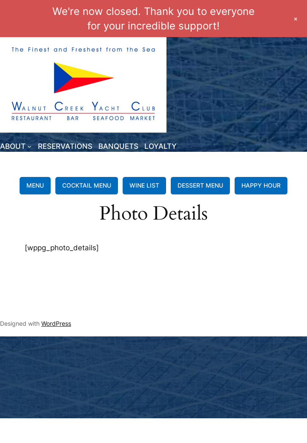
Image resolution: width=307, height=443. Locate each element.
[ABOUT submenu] (29, 146)
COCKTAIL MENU (86, 185)
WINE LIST (144, 185)
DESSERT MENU (200, 185)
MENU (35, 185)
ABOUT (13, 146)
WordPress (56, 323)
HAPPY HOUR (261, 185)
